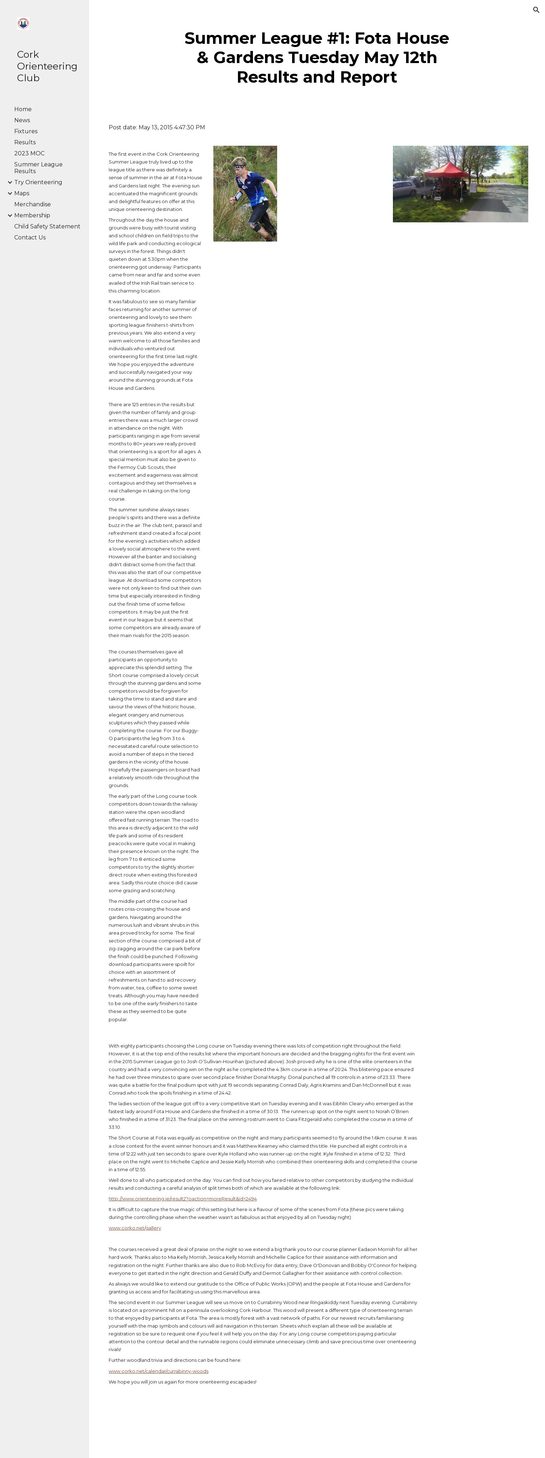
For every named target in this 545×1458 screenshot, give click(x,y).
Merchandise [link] (32, 204)
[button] (536, 10)
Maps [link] (21, 193)
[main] (317, 57)
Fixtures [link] (25, 131)
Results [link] (25, 142)
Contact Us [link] (30, 237)
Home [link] (23, 109)
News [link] (22, 120)
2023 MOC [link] (29, 153)
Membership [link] (32, 215)
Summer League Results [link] (38, 168)
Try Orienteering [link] (38, 182)
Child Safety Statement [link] (47, 226)
